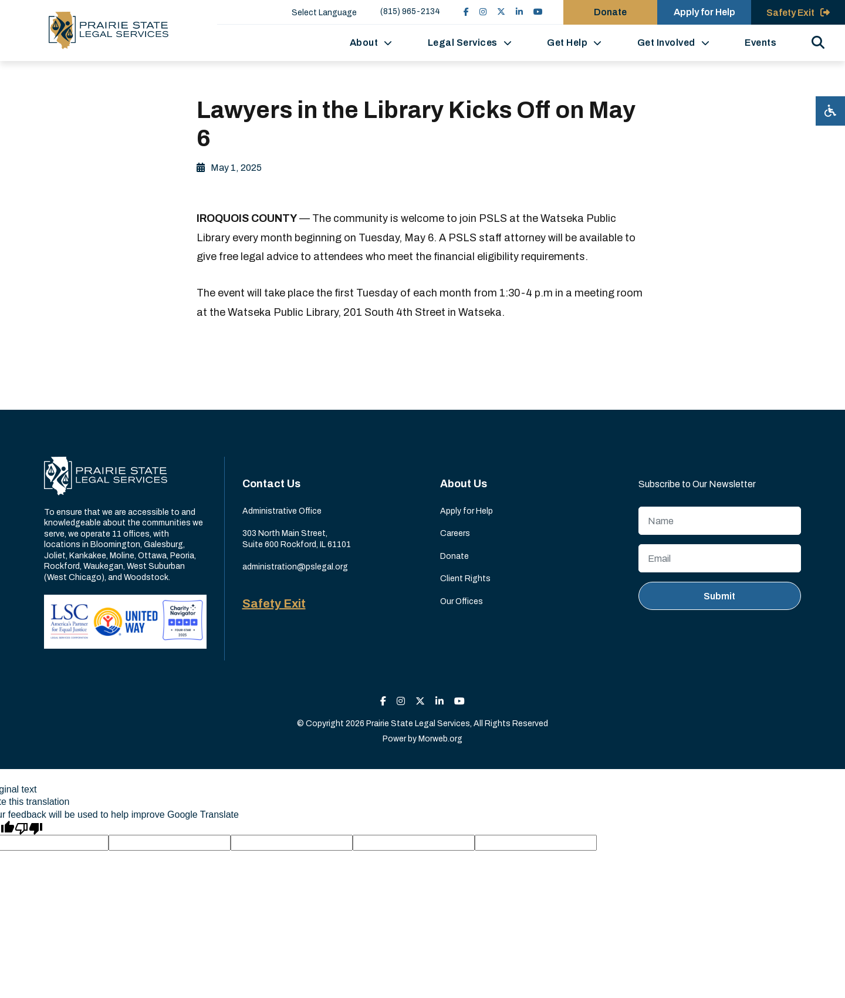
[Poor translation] (29, 828)
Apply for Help (466, 511)
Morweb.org (440, 738)
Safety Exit (274, 603)
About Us (463, 484)
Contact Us (271, 484)
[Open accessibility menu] (830, 111)
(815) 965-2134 (410, 11)
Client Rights (465, 578)
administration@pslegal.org (295, 566)
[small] (466, 12)
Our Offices (461, 601)
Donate (454, 556)
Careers (455, 533)
